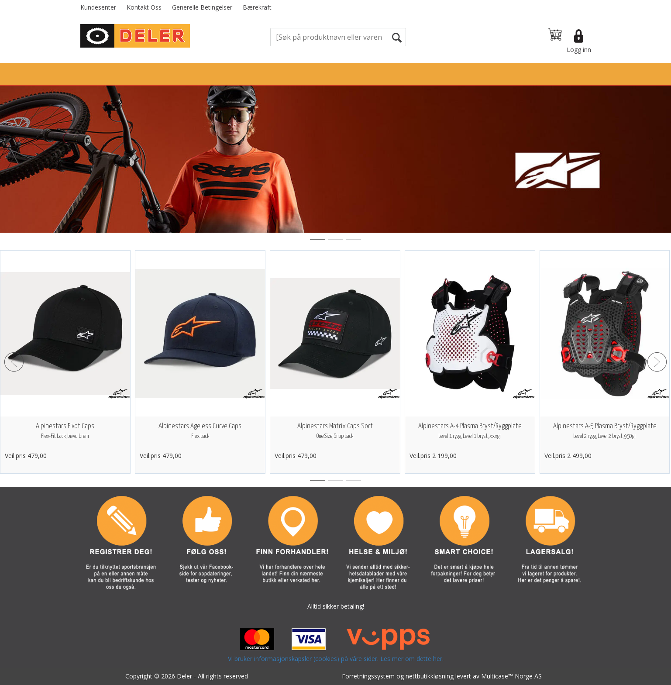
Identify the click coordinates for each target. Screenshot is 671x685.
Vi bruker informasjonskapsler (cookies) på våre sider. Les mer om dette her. (336, 658)
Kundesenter (98, 7)
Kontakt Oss (144, 7)
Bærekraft (257, 7)
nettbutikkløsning (430, 676)
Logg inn (579, 49)
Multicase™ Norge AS (511, 676)
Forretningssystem (368, 676)
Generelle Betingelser (202, 7)
